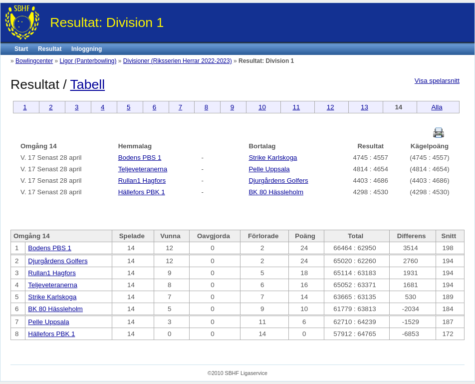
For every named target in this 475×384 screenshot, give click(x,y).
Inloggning (86, 48)
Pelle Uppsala (268, 169)
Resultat (49, 48)
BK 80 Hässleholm (275, 192)
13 (364, 107)
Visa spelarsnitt (437, 80)
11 (296, 107)
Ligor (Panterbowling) (88, 60)
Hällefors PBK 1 (141, 192)
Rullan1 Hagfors (142, 180)
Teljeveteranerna (143, 169)
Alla (436, 107)
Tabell (87, 84)
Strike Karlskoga (272, 157)
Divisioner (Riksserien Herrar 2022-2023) (177, 60)
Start (21, 48)
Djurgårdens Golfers (278, 180)
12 (330, 107)
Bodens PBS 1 (140, 157)
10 (262, 107)
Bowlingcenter (34, 60)
